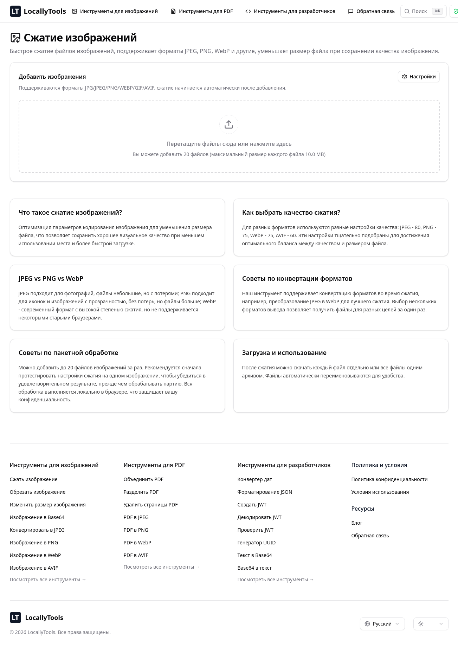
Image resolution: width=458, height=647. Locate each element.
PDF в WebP (137, 542)
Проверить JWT (255, 529)
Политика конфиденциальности (389, 479)
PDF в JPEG (136, 517)
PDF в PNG (136, 529)
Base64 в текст (255, 567)
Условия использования (380, 492)
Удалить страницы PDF (151, 504)
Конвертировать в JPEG (37, 529)
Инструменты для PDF (201, 11)
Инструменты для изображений (115, 11)
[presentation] (229, 136)
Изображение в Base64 (37, 517)
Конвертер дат (255, 479)
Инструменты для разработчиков (290, 11)
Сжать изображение (34, 479)
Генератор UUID (257, 542)
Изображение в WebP (35, 555)
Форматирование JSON (265, 492)
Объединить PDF (143, 479)
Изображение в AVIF (34, 567)
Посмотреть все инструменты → (48, 579)
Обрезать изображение (38, 492)
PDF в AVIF (136, 555)
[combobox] (382, 623)
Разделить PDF (141, 492)
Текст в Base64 (255, 555)
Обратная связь (371, 11)
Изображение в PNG (34, 542)
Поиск (423, 11)
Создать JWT (252, 504)
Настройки (419, 76)
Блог (356, 522)
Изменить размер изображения (48, 504)
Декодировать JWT (260, 517)
